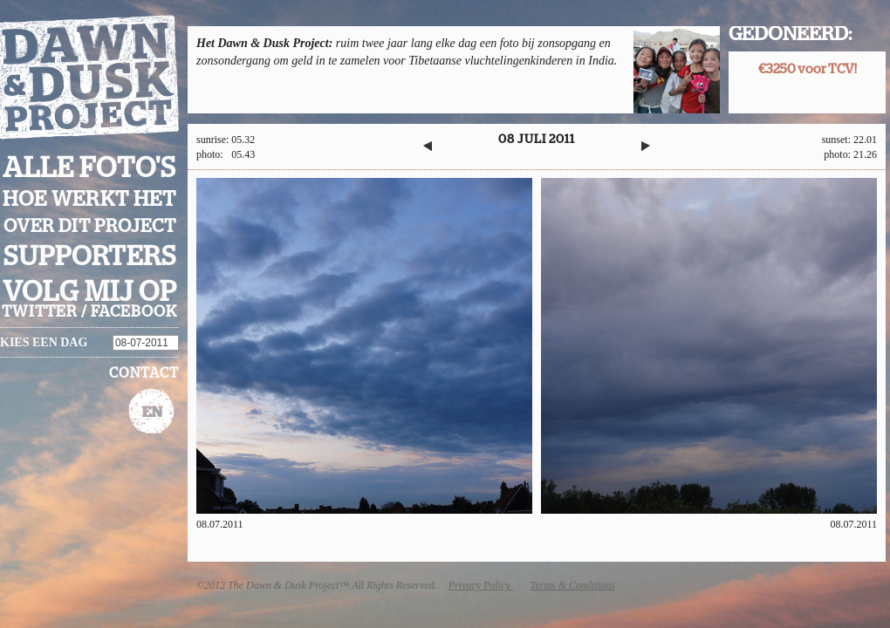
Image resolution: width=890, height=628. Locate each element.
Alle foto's (89, 168)
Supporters (89, 256)
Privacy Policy (480, 585)
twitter (40, 312)
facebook (134, 312)
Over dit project (89, 226)
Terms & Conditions (573, 585)
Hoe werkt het (89, 199)
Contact (144, 373)
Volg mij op (90, 292)
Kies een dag (43, 342)
